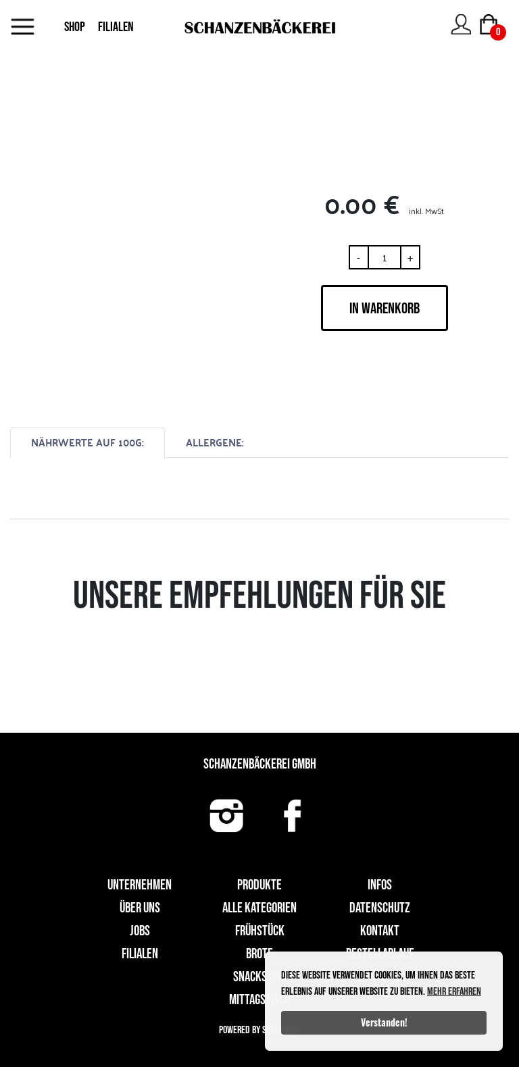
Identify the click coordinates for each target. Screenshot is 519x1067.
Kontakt (379, 930)
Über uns (140, 908)
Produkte (259, 885)
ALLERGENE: (215, 442)
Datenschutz (379, 908)
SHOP (74, 27)
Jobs (140, 930)
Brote (259, 953)
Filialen (140, 953)
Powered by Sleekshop (259, 1030)
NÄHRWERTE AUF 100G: (87, 442)
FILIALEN (116, 27)
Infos (380, 885)
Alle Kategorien (259, 908)
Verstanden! (384, 1022)
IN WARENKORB (384, 308)
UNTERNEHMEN (139, 885)
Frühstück (260, 930)
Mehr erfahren (454, 991)
